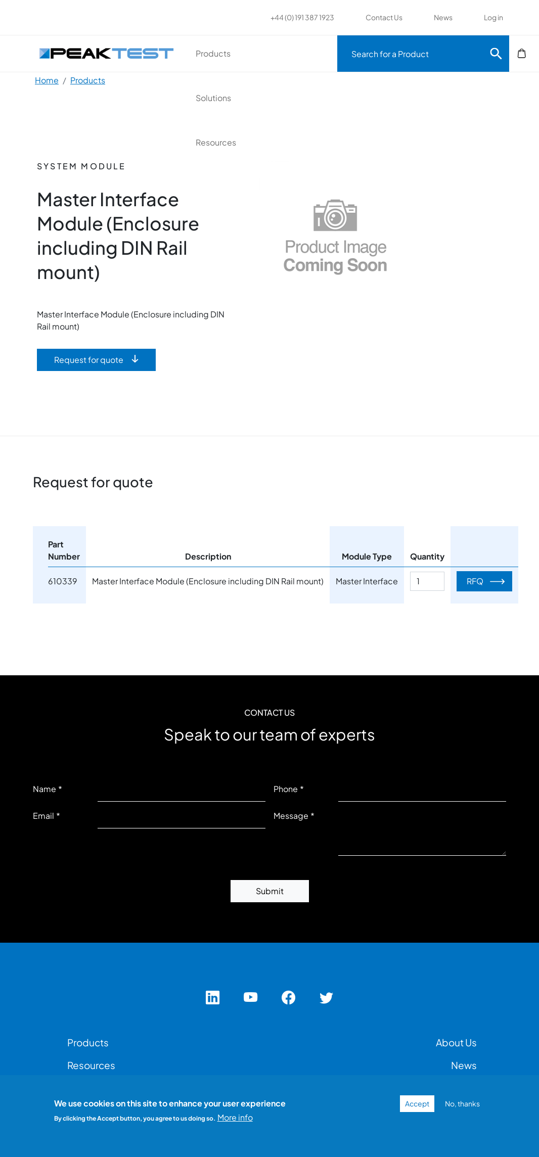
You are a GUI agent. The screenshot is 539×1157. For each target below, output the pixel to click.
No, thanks (462, 1103)
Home (47, 80)
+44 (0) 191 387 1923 (302, 17)
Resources (216, 142)
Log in (493, 17)
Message (291, 815)
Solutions (213, 97)
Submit (270, 891)
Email (43, 815)
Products (213, 53)
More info (235, 1117)
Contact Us (384, 17)
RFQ (475, 581)
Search (496, 53)
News (443, 17)
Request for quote (88, 359)
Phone (286, 788)
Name (44, 788)
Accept (417, 1103)
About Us (456, 1042)
